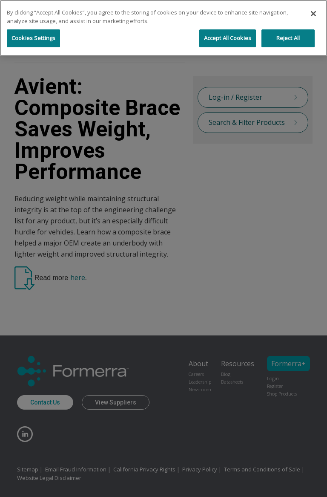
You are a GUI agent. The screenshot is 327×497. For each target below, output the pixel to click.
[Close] (313, 13)
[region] (163, 28)
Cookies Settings (33, 38)
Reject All (288, 38)
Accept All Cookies (227, 38)
